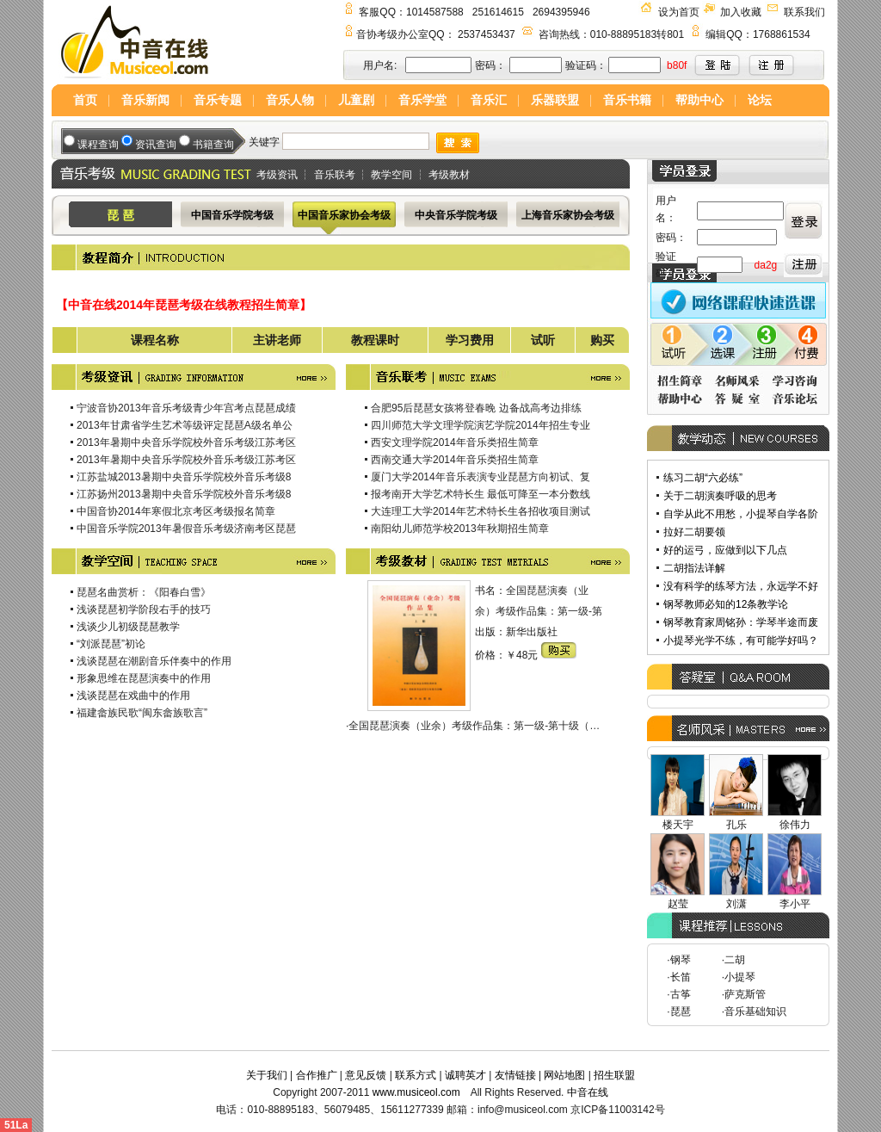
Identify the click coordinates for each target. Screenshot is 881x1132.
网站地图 (564, 1075)
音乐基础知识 (755, 1011)
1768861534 (781, 34)
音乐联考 (334, 175)
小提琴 (739, 977)
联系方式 (415, 1075)
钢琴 (680, 960)
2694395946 (561, 12)
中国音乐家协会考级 (344, 215)
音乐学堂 (422, 100)
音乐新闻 (145, 100)
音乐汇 (489, 100)
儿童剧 (356, 100)
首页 (85, 100)
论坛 (760, 100)
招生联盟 (614, 1075)
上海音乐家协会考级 (567, 215)
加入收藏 (740, 12)
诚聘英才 (465, 1075)
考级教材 (449, 175)
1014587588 (435, 12)
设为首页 (678, 12)
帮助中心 (699, 100)
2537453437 (486, 34)
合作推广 (316, 1075)
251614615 (498, 12)
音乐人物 (290, 100)
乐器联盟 (555, 100)
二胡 (734, 960)
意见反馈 (365, 1075)
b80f (677, 65)
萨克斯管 (745, 994)
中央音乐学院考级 (456, 215)
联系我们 (804, 12)
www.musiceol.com (416, 1092)
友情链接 (515, 1075)
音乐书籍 (627, 100)
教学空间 (391, 175)
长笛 (680, 977)
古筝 (680, 994)
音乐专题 (218, 100)
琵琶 (680, 1011)
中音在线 (587, 1092)
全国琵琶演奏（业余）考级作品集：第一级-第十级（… (474, 726)
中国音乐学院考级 (232, 215)
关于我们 (266, 1075)
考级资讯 (277, 175)
